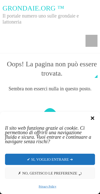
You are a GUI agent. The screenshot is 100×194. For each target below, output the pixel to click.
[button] (92, 118)
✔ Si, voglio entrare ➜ (50, 159)
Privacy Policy (47, 186)
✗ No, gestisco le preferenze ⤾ (50, 173)
